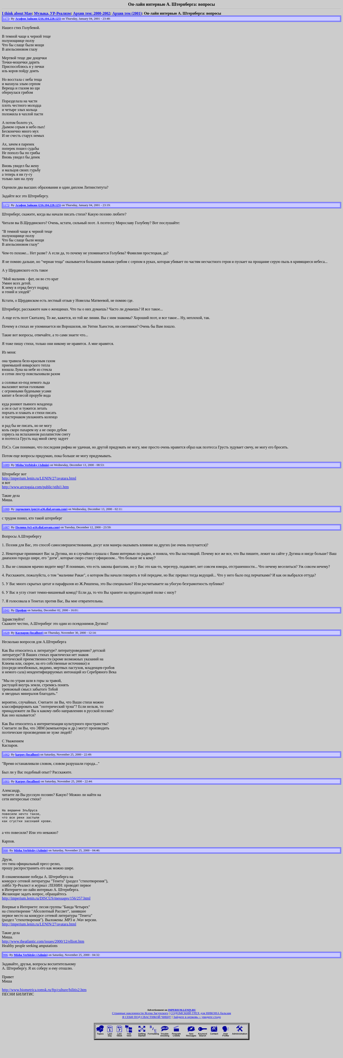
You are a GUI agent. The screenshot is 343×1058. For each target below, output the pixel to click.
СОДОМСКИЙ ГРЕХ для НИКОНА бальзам (201, 1016)
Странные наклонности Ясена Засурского (140, 1016)
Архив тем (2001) (127, 13)
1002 (6, 754)
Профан (21, 610)
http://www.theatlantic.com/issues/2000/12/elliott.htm (43, 945)
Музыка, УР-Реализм (52, 13)
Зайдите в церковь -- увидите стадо (197, 1020)
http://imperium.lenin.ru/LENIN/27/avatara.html (39, 478)
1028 (6, 632)
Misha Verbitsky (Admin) (32, 465)
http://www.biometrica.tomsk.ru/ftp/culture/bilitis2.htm (44, 993)
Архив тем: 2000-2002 (91, 13)
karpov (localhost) (27, 754)
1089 (6, 465)
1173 (6, 18)
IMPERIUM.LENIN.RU (182, 1013)
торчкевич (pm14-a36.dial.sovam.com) (41, 509)
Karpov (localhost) (27, 781)
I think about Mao (17, 13)
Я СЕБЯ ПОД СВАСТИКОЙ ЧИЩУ (146, 1020)
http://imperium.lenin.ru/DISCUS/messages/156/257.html (46, 902)
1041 (6, 610)
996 (5, 958)
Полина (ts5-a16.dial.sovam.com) (37, 527)
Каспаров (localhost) (29, 632)
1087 (6, 527)
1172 (6, 205)
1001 (6, 781)
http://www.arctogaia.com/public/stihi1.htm (35, 487)
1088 (6, 509)
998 (5, 854)
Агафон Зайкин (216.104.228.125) (38, 18)
